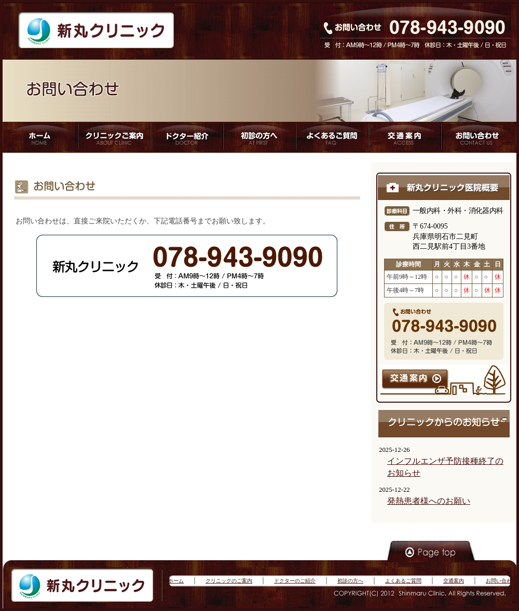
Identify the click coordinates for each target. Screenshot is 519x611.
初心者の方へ (258, 137)
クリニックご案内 (112, 137)
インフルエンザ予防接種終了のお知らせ (445, 467)
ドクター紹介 (185, 137)
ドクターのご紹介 (295, 581)
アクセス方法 (405, 137)
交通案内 (453, 581)
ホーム (39, 137)
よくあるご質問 (331, 137)
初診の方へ (350, 581)
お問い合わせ (501, 581)
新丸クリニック (96, 31)
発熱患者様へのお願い (428, 500)
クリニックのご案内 (229, 581)
